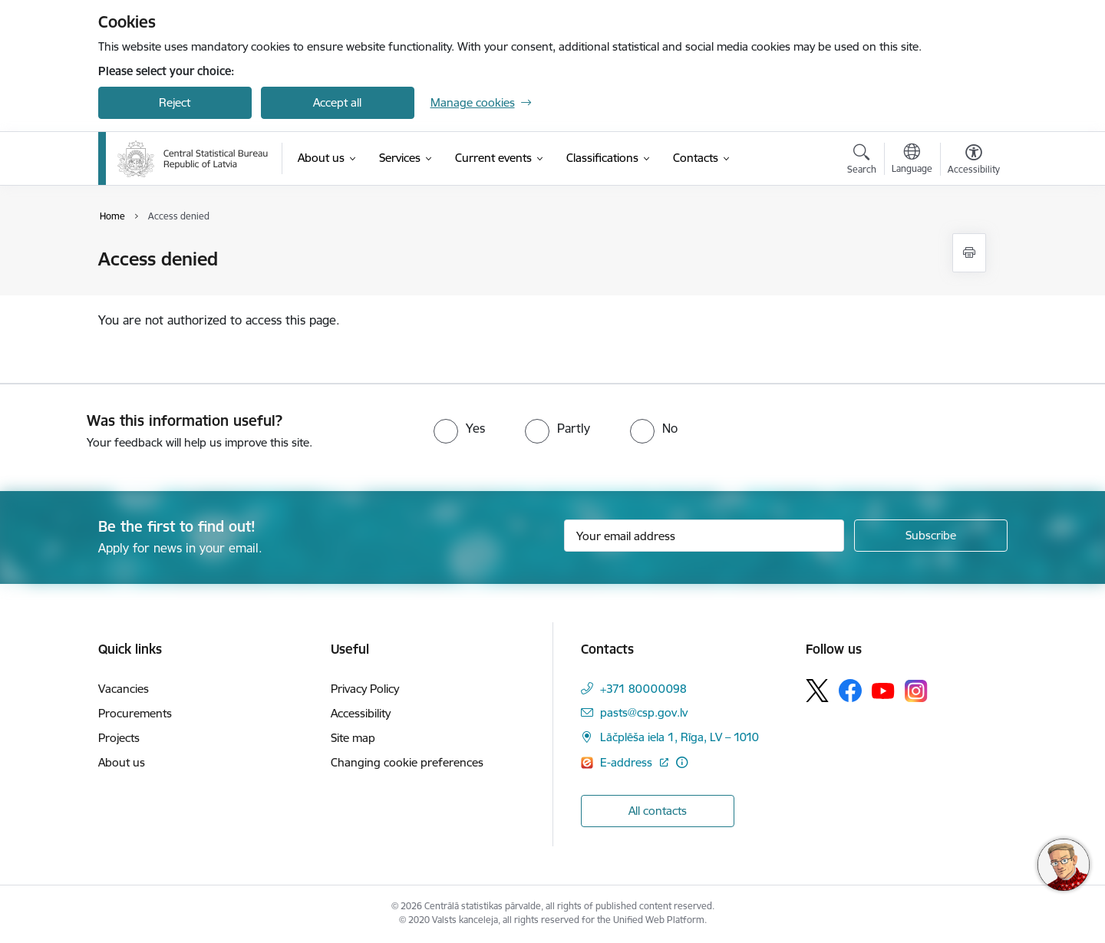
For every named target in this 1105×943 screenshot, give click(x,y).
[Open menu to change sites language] (912, 160)
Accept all (337, 102)
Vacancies (123, 688)
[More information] (682, 762)
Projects (119, 737)
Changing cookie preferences (407, 762)
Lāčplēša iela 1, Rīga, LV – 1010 (679, 737)
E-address (627, 762)
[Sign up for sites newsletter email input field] (704, 535)
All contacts (657, 810)
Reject (174, 102)
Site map (353, 737)
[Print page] (969, 253)
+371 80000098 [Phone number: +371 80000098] (643, 688)
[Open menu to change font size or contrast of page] (974, 161)
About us (121, 762)
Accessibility (361, 713)
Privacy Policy (365, 688)
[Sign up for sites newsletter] (931, 535)
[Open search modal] (861, 161)
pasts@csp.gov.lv (644, 712)
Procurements (135, 713)
